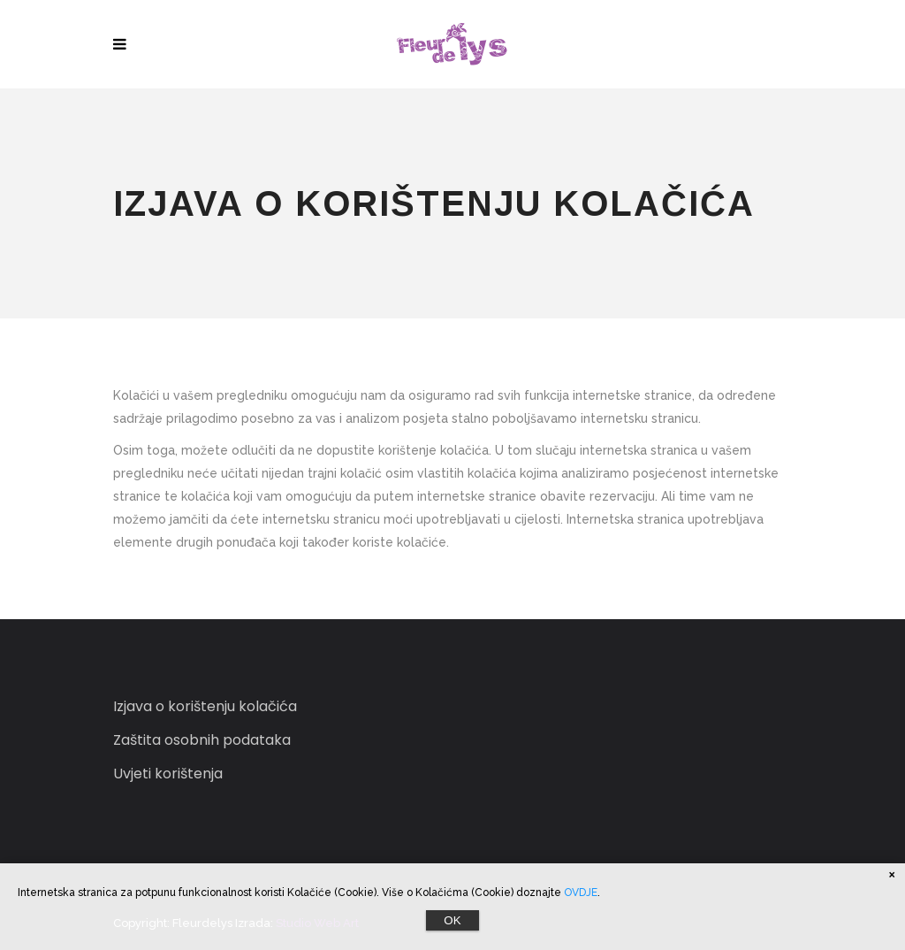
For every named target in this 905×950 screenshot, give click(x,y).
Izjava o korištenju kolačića (205, 706)
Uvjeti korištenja (168, 773)
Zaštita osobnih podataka (202, 740)
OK (452, 920)
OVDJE (580, 892)
